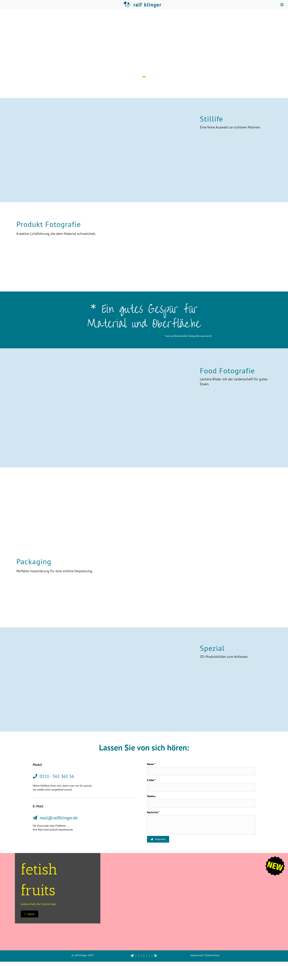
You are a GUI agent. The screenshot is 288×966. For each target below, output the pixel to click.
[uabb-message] (201, 828)
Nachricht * (153, 816)
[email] (201, 789)
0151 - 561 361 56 (148, 507)
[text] (201, 771)
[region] (144, 957)
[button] (29, 918)
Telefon (151, 798)
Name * (151, 764)
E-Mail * (151, 781)
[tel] (201, 806)
